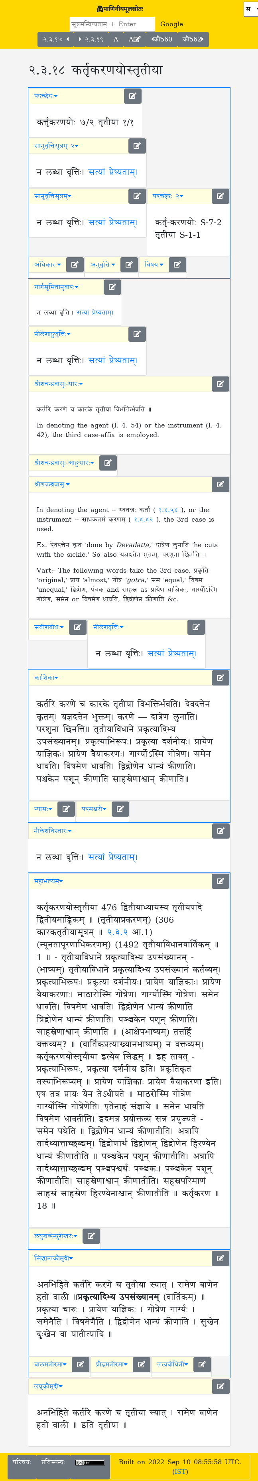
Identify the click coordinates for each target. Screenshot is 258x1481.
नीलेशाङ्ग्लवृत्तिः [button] (52, 334)
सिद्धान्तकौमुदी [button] (53, 1258)
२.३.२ (119, 932)
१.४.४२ (145, 520)
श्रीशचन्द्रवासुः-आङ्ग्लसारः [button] (64, 463)
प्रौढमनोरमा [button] (112, 1365)
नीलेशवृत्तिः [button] (108, 627)
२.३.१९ (91, 39)
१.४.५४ (170, 510)
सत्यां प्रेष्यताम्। (113, 172)
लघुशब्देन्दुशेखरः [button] (55, 1236)
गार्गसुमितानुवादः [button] (56, 287)
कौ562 (193, 39)
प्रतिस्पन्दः (53, 1462)
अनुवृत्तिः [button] (103, 265)
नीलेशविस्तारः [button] (53, 831)
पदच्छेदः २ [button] (168, 196)
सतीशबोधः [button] (49, 627)
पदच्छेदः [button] (46, 96)
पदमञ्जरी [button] (94, 809)
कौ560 (161, 39)
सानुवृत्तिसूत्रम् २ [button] (56, 146)
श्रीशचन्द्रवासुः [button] (52, 484)
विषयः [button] (154, 265)
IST (180, 1472)
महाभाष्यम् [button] (48, 881)
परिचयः (22, 1462)
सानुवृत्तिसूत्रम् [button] (52, 196)
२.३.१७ (56, 39)
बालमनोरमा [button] (50, 1365)
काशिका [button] (46, 678)
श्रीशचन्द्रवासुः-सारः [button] (58, 384)
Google (171, 24)
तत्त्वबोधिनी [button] (172, 1365)
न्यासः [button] (43, 809)
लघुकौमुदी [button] (48, 1386)
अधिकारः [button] (47, 265)
